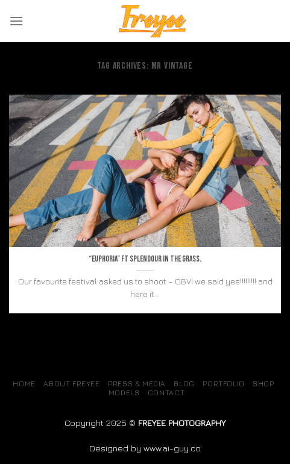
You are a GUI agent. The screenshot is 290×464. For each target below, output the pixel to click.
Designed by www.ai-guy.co (145, 448)
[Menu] (16, 21)
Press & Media (137, 383)
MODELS (124, 392)
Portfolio (224, 383)
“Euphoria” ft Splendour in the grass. (145, 259)
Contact (166, 392)
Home (24, 383)
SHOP (263, 383)
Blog (184, 383)
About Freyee (71, 383)
